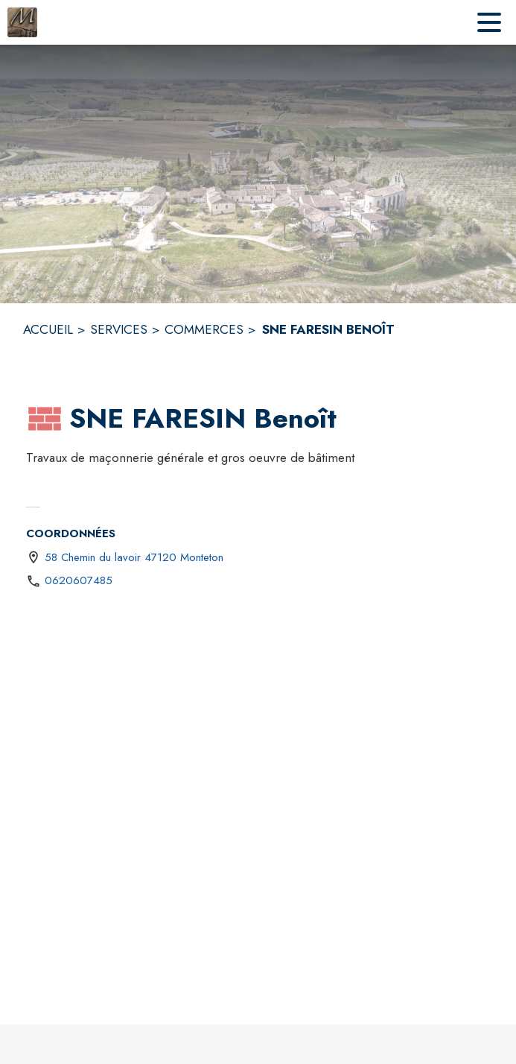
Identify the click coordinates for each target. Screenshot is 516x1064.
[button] (44, 418)
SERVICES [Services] (118, 329)
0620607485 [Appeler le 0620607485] (78, 580)
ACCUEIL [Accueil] (48, 329)
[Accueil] (22, 22)
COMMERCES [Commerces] (204, 329)
